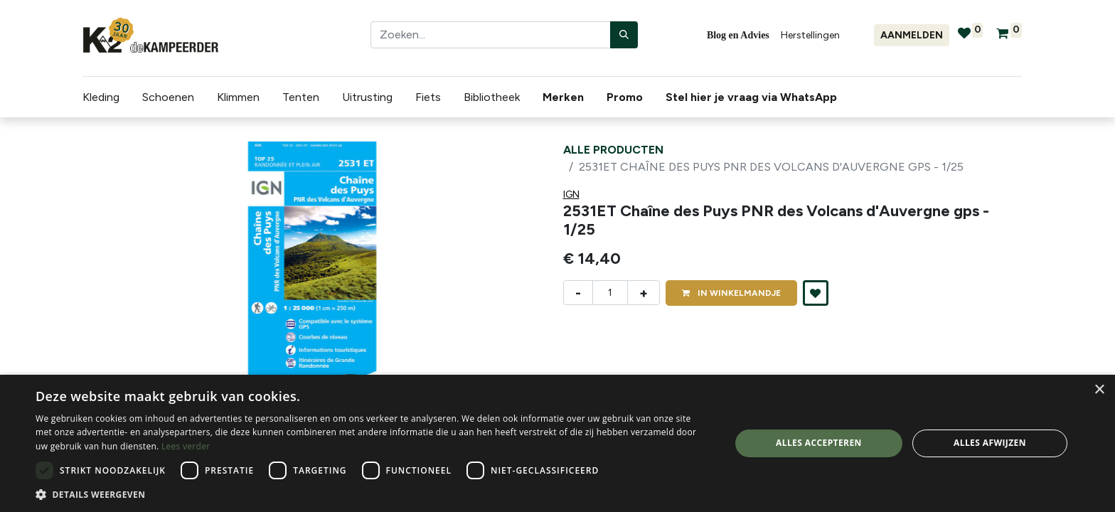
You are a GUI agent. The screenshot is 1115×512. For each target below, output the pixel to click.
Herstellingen (810, 35)
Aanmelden (911, 35)
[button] (815, 293)
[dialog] (557, 443)
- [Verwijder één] (578, 293)
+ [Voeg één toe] (643, 293)
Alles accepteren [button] (819, 443)
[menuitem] (566, 97)
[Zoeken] (624, 34)
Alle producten (613, 149)
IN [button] (731, 293)
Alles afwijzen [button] (990, 443)
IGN (571, 194)
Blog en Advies (738, 35)
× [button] (1099, 390)
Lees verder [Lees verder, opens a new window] (185, 446)
